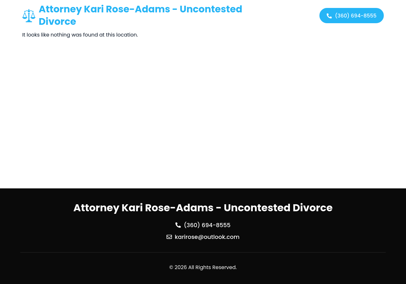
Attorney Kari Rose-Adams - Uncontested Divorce (140, 15)
